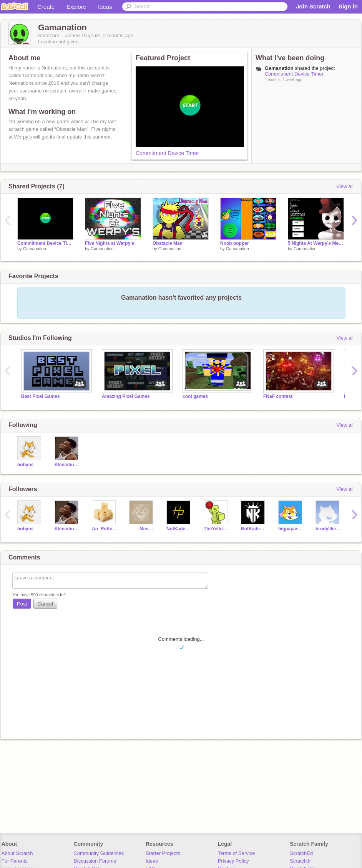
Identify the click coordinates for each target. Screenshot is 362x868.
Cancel (45, 604)
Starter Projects (163, 853)
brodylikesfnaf (328, 528)
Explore (76, 6)
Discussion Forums (94, 861)
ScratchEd (301, 853)
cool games (195, 396)
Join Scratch (313, 6)
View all (345, 186)
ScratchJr (300, 861)
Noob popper (234, 243)
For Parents (15, 861)
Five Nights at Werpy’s (109, 243)
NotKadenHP (179, 528)
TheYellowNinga (216, 528)
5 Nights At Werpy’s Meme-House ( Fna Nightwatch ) (316, 243)
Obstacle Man (168, 243)
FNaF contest (277, 396)
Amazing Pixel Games (126, 396)
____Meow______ (142, 528)
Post (22, 604)
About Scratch (17, 853)
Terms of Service (236, 853)
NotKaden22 (254, 528)
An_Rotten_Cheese (105, 528)
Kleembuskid (67, 464)
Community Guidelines (98, 853)
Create (46, 6)
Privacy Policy (233, 861)
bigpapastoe (291, 528)
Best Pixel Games (40, 396)
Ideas (105, 6)
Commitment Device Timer (167, 153)
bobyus (25, 464)
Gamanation (34, 248)
